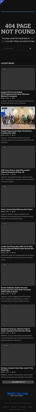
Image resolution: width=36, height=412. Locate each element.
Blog (24, 409)
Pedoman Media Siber (15, 409)
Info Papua (4, 223)
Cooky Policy (5, 407)
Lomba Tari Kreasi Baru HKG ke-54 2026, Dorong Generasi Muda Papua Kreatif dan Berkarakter (17, 248)
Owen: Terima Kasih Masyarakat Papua (17, 209)
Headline (4, 69)
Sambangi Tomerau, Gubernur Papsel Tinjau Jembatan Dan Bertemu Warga (16, 330)
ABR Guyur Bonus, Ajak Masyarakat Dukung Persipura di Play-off (15, 171)
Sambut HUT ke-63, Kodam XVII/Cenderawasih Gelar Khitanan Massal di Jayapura (15, 94)
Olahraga (4, 186)
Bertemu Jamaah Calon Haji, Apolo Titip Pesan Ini (17, 369)
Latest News (7, 63)
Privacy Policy (22, 407)
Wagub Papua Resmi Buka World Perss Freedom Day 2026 (16, 132)
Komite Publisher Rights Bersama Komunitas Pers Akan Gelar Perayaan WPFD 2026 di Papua (16, 290)
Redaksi (30, 407)
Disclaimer (14, 407)
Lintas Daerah (5, 306)
